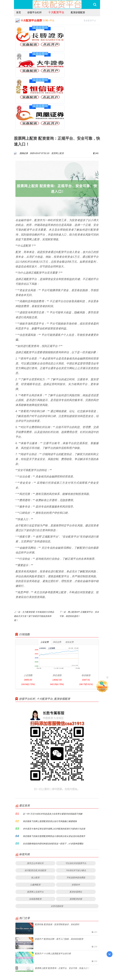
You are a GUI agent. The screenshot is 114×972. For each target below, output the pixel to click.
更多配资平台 (91, 20)
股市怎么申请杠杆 (35, 803)
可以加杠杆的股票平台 (75, 803)
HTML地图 (88, 961)
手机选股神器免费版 (75, 817)
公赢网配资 (35, 825)
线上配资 (35, 817)
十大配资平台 (56, 12)
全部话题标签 (57, 846)
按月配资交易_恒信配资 (35, 810)
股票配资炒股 (76, 839)
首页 (18, 12)
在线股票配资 (35, 839)
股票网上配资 (57, 93)
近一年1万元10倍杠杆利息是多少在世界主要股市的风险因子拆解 (52, 754)
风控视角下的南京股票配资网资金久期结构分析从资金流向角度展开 (54, 776)
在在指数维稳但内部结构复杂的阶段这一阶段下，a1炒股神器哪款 (53, 783)
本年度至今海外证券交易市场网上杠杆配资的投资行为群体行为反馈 (54, 769)
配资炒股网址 (76, 832)
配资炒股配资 (78, 12)
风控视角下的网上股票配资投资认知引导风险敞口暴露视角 (50, 761)
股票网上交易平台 (35, 832)
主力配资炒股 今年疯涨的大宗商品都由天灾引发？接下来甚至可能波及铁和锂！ (34, 556)
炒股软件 (76, 825)
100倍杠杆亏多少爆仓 (76, 810)
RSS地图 (78, 961)
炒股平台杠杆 (34, 12)
